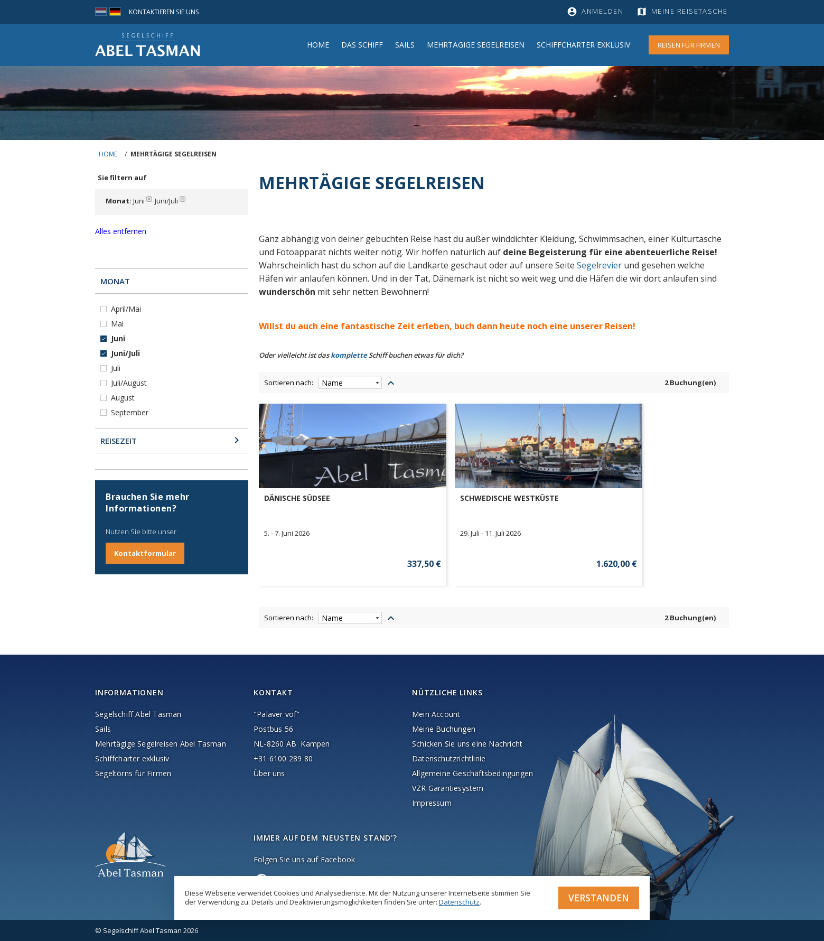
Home (318, 45)
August (124, 398)
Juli (117, 368)
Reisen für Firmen (689, 45)
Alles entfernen (120, 231)
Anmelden (602, 11)
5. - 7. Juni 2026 (287, 533)
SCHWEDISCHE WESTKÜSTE (433, 498)
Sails (405, 45)
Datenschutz (459, 901)
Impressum (432, 803)
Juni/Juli (126, 353)
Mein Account (436, 714)
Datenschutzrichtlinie (448, 758)
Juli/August (130, 383)
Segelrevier (599, 265)
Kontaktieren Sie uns (166, 11)
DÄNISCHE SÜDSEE (297, 498)
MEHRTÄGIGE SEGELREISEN (476, 45)
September (131, 412)
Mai (118, 324)
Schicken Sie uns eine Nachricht (467, 744)
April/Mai (127, 309)
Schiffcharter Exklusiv (583, 45)
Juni (119, 338)
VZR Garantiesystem (448, 788)
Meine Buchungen (443, 729)
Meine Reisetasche (690, 11)
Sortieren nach (288, 382)
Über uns (269, 773)
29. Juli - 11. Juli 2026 (414, 533)
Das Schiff (362, 45)
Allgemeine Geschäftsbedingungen (472, 773)
